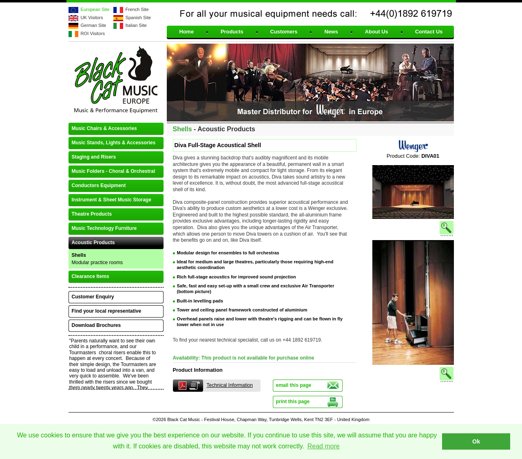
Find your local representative (107, 311)
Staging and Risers (94, 157)
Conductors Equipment (99, 185)
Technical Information (230, 385)
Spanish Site (138, 17)
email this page (294, 385)
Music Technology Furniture (104, 228)
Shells (79, 255)
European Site (95, 9)
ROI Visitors (93, 33)
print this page (293, 401)
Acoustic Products (93, 242)
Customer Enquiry (93, 297)
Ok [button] (476, 441)
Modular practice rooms (97, 262)
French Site (137, 9)
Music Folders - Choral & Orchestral (113, 171)
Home (186, 32)
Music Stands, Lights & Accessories (114, 143)
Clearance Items (90, 276)
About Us (376, 32)
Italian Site (136, 25)
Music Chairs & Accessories (104, 128)
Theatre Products (92, 214)
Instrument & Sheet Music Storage (111, 200)
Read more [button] (323, 446)
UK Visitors (92, 17)
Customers (284, 32)
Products (232, 32)
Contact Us (429, 32)
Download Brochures (96, 325)
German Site (93, 25)
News (331, 32)
